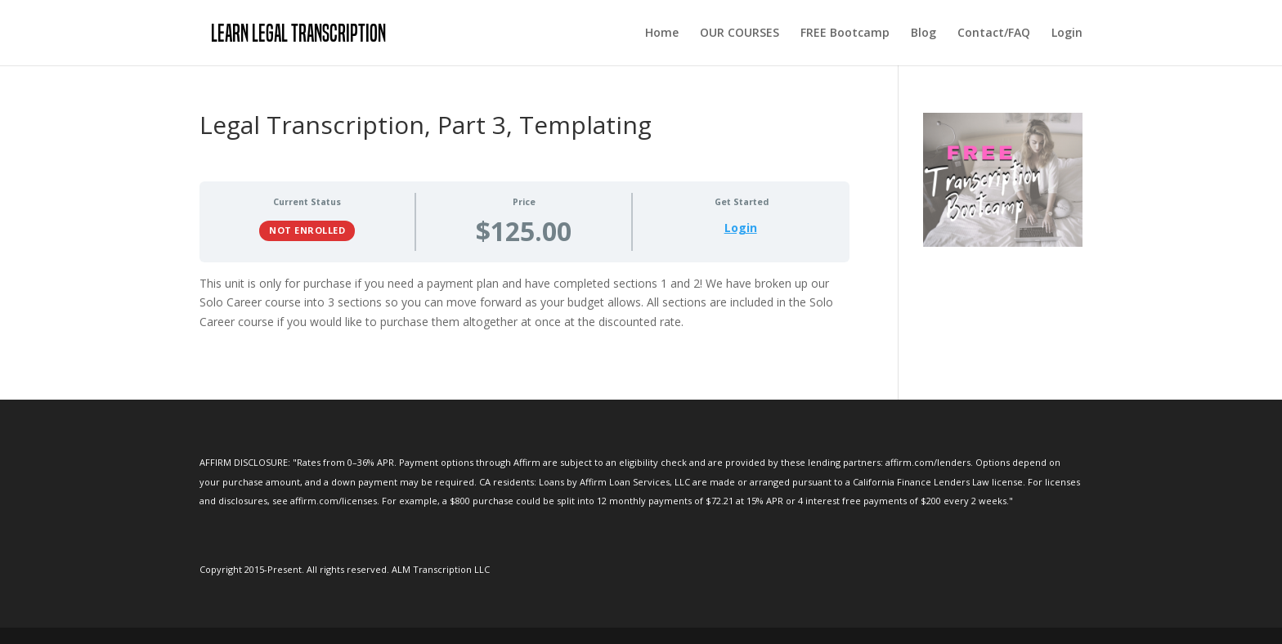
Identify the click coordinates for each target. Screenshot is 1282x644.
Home (662, 33)
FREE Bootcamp (845, 33)
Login (1067, 33)
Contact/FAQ (993, 33)
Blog (923, 33)
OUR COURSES (739, 33)
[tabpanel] (524, 303)
